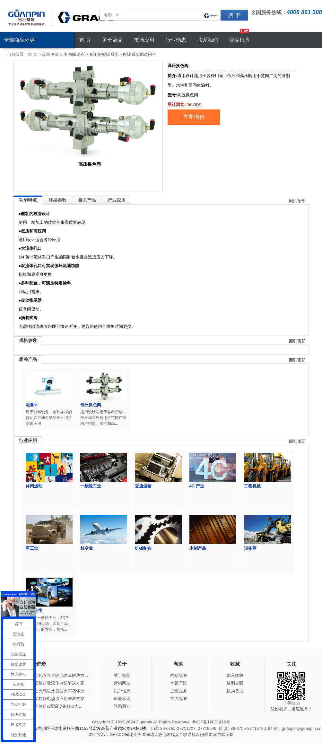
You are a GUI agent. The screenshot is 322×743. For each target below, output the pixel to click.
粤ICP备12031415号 (211, 722)
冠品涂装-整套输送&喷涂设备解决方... (47, 706)
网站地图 (178, 675)
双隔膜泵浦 (206, 734)
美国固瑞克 (74, 54)
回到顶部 (297, 200)
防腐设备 (225, 734)
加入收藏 (235, 675)
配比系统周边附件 (139, 54)
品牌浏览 (50, 54)
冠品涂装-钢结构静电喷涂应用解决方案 (48, 698)
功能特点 (28, 200)
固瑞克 (234, 15)
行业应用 (117, 200)
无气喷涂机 (185, 734)
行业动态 (176, 40)
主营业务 (178, 690)
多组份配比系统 (103, 54)
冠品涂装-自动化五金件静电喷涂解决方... (50, 675)
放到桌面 (235, 683)
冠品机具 (239, 40)
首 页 (85, 40)
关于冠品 (112, 40)
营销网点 (122, 683)
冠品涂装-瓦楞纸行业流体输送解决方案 (48, 683)
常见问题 (178, 683)
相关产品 (87, 200)
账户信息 (122, 690)
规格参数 (57, 200)
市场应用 (144, 40)
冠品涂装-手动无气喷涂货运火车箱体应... (50, 690)
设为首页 (235, 690)
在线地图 (178, 698)
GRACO (117, 734)
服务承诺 (122, 698)
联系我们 (207, 40)
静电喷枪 (166, 734)
